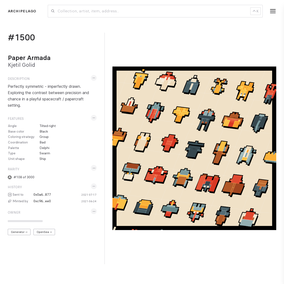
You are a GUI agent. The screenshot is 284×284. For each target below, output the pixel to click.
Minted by (20, 201)
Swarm (44, 153)
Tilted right (47, 125)
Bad (42, 142)
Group (44, 136)
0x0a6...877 (42, 194)
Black (43, 131)
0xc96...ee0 (42, 201)
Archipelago (22, 11)
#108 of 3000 (24, 177)
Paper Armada (29, 57)
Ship (42, 158)
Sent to (18, 194)
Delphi (44, 147)
